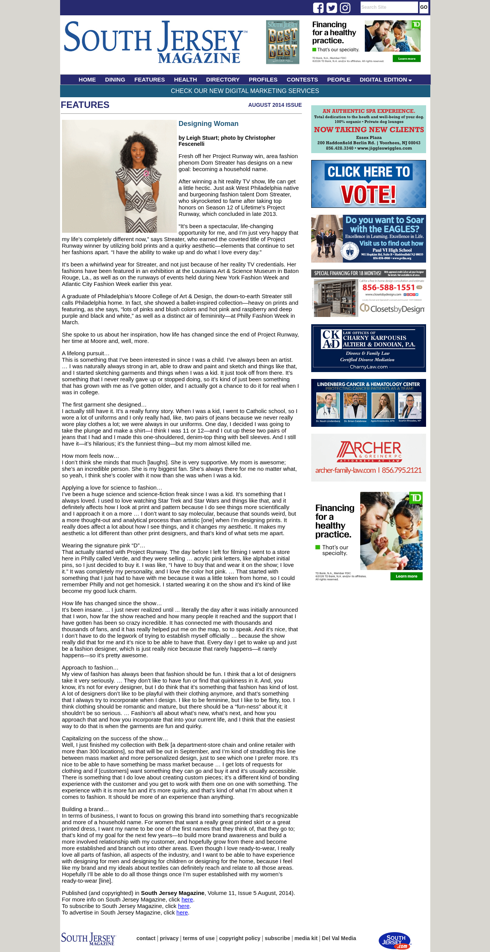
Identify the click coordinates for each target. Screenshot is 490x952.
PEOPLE (339, 79)
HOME (87, 79)
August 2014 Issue (275, 105)
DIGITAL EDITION (386, 79)
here (187, 899)
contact (146, 938)
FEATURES (149, 79)
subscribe (277, 938)
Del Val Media (339, 938)
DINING (115, 79)
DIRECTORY (223, 79)
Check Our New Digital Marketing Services (245, 91)
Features (85, 105)
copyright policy (239, 938)
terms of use (199, 938)
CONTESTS (302, 79)
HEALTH (185, 79)
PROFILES (263, 79)
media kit (306, 938)
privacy (169, 938)
